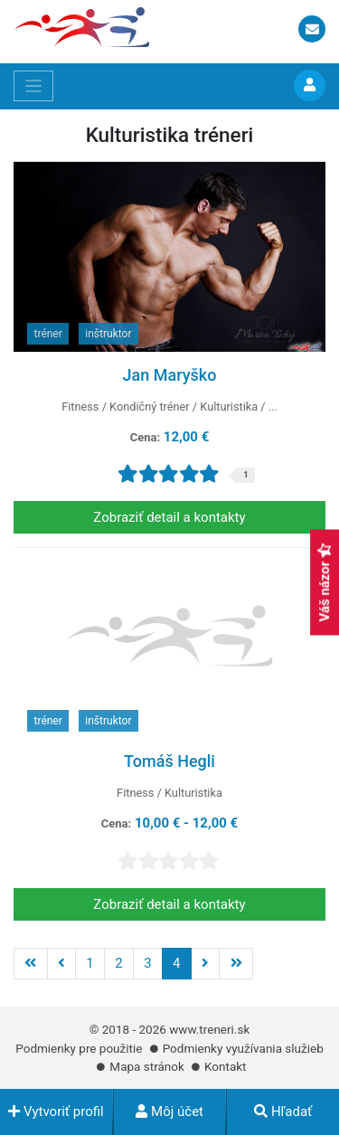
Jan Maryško (170, 374)
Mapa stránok (146, 1066)
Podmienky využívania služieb (243, 1048)
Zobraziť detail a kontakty (169, 517)
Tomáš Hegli (169, 761)
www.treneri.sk (209, 1029)
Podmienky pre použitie (78, 1048)
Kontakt (225, 1066)
